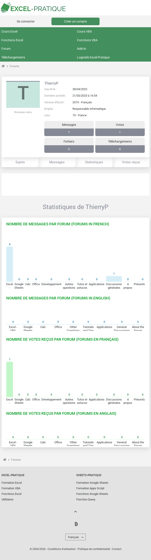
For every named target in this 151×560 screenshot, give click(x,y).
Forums (14, 66)
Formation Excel (12, 482)
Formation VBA (11, 488)
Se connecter (26, 21)
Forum (6, 48)
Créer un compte (75, 21)
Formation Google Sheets (92, 482)
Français (73, 537)
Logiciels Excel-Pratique (93, 57)
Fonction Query (85, 499)
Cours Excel (9, 31)
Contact (116, 549)
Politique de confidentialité (94, 549)
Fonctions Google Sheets (92, 494)
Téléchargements (13, 57)
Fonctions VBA (87, 40)
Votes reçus (131, 162)
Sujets (20, 162)
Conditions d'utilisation (62, 549)
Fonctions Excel (12, 40)
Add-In (81, 48)
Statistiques (94, 162)
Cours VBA (84, 31)
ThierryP (51, 83)
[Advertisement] (75, 184)
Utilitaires (7, 499)
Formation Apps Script (90, 488)
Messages (57, 162)
